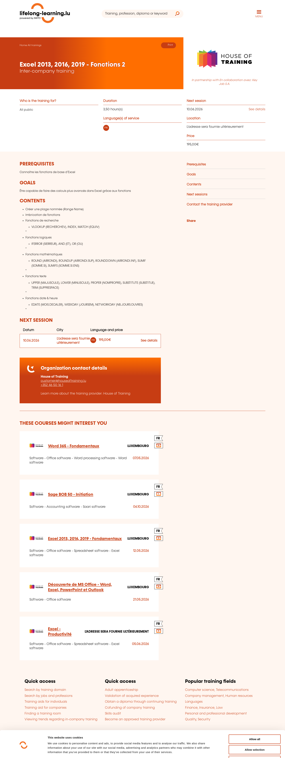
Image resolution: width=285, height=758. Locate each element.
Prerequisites (196, 164)
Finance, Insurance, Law (204, 707)
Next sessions (197, 194)
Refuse (254, 747)
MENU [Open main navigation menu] (259, 16)
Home (23, 45)
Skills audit (113, 713)
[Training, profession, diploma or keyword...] (136, 14)
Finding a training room (43, 713)
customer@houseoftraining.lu (63, 380)
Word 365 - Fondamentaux (73, 446)
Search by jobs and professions (49, 695)
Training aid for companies (46, 707)
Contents (194, 184)
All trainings (34, 45)
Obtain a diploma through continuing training (141, 701)
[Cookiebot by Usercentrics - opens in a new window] (23, 751)
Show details (191, 750)
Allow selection (254, 736)
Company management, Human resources (219, 695)
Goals (191, 174)
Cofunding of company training (130, 707)
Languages (194, 701)
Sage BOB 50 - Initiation (70, 494)
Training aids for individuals (46, 701)
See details (257, 109)
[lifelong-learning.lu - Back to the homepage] (45, 14)
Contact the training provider (209, 204)
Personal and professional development (216, 713)
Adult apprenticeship (121, 690)
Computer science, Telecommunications (217, 690)
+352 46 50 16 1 (52, 385)
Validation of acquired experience (132, 695)
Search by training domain (45, 690)
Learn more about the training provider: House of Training (85, 393)
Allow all (254, 726)
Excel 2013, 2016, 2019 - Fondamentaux (85, 539)
